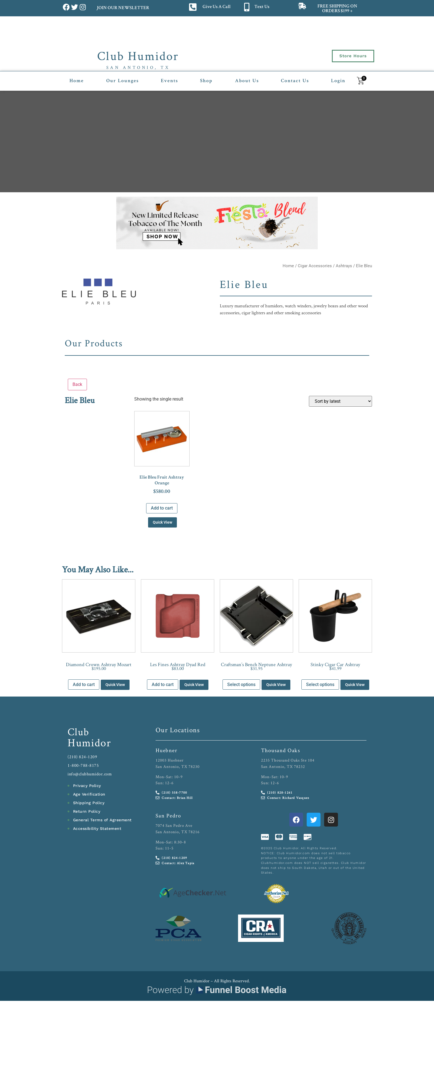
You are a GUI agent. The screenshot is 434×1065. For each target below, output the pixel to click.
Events (169, 81)
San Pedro (168, 815)
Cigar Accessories (315, 265)
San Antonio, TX (138, 67)
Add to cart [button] (162, 508)
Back (77, 384)
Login (338, 81)
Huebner (166, 750)
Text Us (261, 7)
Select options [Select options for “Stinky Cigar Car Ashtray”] (320, 684)
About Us (247, 81)
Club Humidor (138, 56)
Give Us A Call (217, 7)
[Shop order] (340, 401)
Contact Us (295, 81)
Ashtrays (344, 265)
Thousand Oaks (280, 750)
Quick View (162, 522)
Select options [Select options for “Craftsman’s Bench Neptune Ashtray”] (241, 684)
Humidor (89, 742)
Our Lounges (122, 81)
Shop (206, 81)
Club (78, 731)
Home (76, 81)
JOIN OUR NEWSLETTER (122, 8)
